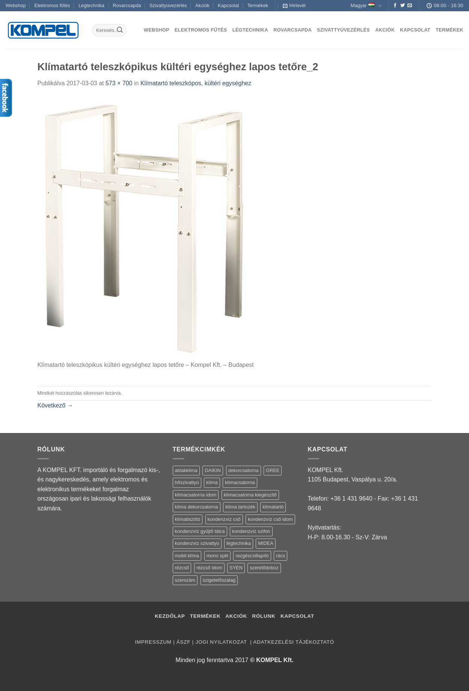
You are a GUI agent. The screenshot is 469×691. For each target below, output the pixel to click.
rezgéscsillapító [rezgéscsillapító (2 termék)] (251, 555)
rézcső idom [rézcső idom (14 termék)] (209, 567)
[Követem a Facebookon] (395, 5)
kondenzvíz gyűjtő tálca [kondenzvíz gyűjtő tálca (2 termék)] (200, 531)
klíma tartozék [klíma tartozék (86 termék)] (240, 507)
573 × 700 (119, 83)
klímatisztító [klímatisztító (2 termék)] (188, 519)
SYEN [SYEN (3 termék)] (236, 567)
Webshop (16, 5)
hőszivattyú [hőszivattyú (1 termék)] (187, 482)
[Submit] (119, 30)
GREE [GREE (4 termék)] (272, 470)
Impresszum (153, 642)
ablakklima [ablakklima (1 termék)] (186, 470)
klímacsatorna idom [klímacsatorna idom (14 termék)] (196, 495)
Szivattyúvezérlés (168, 5)
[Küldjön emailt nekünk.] (409, 5)
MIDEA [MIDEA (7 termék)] (265, 543)
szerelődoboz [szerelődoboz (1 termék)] (264, 567)
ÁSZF (183, 642)
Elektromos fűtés (52, 5)
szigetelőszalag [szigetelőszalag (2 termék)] (219, 580)
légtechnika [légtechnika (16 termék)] (238, 543)
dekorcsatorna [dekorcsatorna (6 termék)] (243, 470)
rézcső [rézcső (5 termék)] (182, 567)
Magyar (366, 5)
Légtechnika (91, 5)
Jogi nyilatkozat (221, 642)
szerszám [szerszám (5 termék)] (185, 580)
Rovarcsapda (127, 5)
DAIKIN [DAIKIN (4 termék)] (213, 470)
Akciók (202, 5)
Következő (55, 405)
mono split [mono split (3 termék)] (217, 555)
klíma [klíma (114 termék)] (212, 482)
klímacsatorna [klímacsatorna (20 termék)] (240, 482)
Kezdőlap (170, 616)
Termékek (257, 5)
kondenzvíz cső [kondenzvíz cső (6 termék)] (224, 519)
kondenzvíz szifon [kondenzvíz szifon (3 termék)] (251, 531)
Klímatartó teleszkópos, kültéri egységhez (195, 83)
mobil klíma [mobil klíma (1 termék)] (187, 555)
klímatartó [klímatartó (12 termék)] (273, 507)
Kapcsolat (228, 5)
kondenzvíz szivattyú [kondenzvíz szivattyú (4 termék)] (197, 543)
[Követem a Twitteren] (402, 5)
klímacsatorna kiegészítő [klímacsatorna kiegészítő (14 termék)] (250, 495)
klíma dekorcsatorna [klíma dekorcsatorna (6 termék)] (196, 507)
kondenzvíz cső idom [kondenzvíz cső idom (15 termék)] (270, 519)
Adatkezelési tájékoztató (293, 642)
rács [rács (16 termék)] (280, 555)
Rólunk (263, 616)
